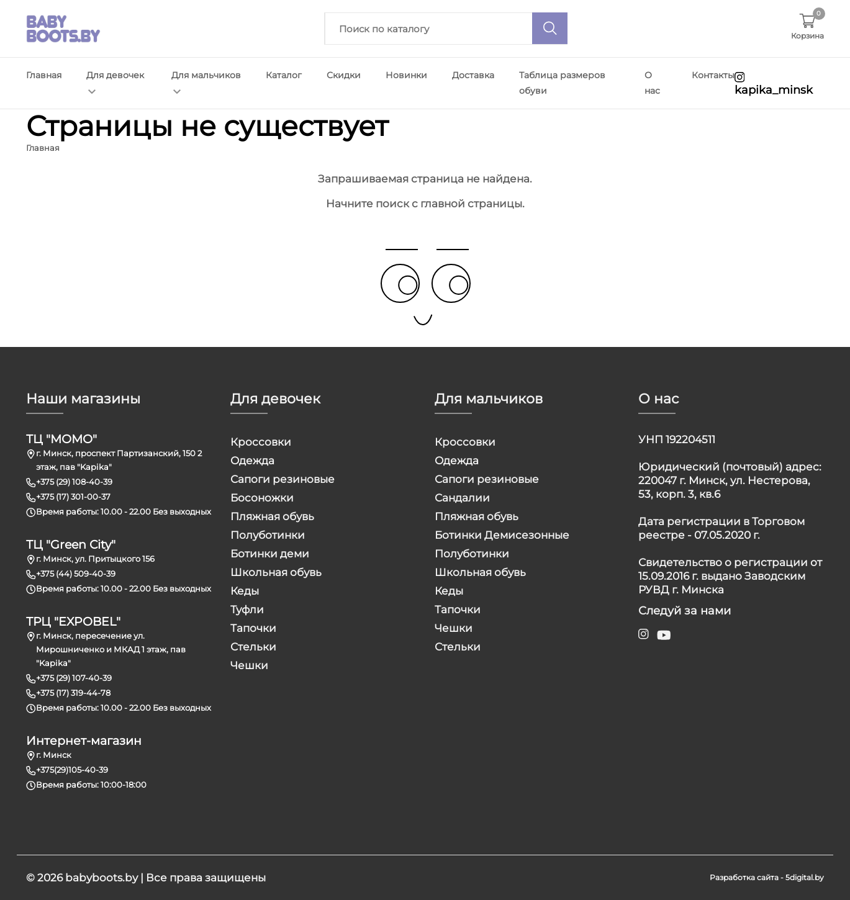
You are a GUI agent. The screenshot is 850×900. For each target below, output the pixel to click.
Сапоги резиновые (282, 479)
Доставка (473, 75)
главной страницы (471, 203)
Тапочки (253, 628)
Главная (43, 75)
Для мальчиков (206, 82)
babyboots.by (101, 877)
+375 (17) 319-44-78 (73, 693)
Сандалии (462, 498)
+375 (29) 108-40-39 (74, 482)
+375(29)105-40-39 (72, 770)
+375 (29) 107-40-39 (74, 678)
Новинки (406, 75)
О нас (652, 83)
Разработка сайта (744, 877)
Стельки (253, 647)
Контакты (713, 75)
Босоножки (262, 498)
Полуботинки (267, 535)
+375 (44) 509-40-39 (75, 573)
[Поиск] (550, 28)
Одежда (252, 460)
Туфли (247, 609)
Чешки (249, 665)
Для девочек (115, 82)
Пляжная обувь (272, 516)
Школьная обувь (276, 572)
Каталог (284, 75)
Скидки (344, 75)
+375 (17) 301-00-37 (73, 497)
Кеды (244, 591)
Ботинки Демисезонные (502, 535)
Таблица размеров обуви (562, 83)
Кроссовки (260, 442)
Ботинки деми (269, 553)
